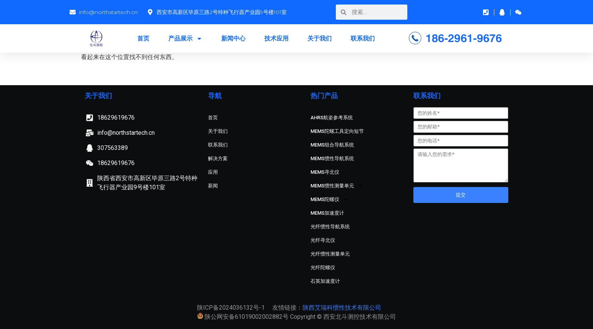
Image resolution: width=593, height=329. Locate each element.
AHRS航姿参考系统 (331, 117)
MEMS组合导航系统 (332, 145)
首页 (143, 38)
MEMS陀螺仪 (329, 199)
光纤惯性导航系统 (330, 226)
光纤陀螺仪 (322, 267)
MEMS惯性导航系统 (332, 158)
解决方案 (218, 158)
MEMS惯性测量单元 (336, 185)
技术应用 (276, 38)
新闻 (213, 186)
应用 (213, 172)
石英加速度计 (325, 281)
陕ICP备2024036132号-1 (231, 307)
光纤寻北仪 (322, 240)
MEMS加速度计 (327, 213)
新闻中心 (233, 38)
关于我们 (319, 38)
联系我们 (363, 38)
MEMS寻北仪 (324, 172)
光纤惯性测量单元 (330, 254)
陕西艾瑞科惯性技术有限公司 (342, 307)
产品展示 (185, 38)
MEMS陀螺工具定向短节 (337, 131)
